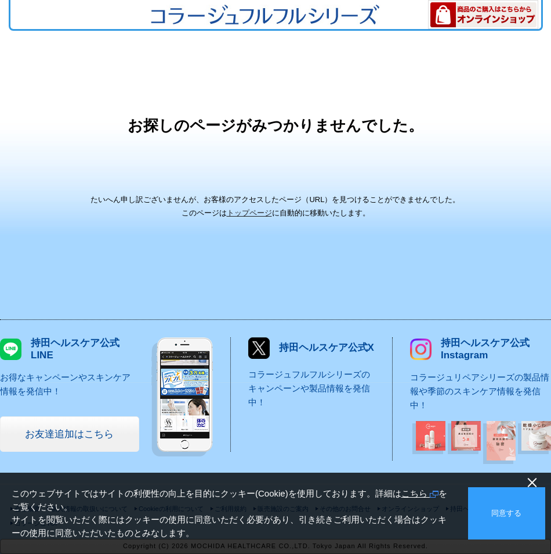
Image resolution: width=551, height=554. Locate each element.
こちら (419, 493)
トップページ (249, 212)
